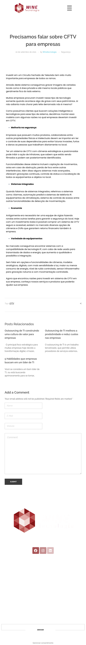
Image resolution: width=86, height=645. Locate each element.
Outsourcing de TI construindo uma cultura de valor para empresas (22, 334)
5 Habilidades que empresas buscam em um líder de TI (21, 360)
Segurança (66, 52)
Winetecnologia (49, 52)
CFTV (11, 303)
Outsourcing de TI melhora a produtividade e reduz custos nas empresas (61, 334)
